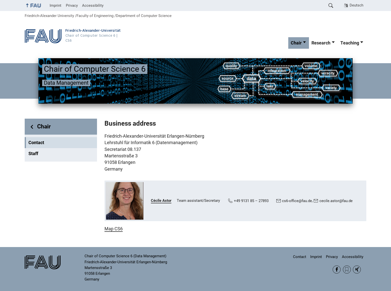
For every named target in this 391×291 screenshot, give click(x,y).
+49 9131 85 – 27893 (251, 201)
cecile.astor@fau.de (336, 201)
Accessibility (92, 5)
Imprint (55, 5)
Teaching (349, 42)
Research (320, 42)
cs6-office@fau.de (297, 201)
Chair (296, 42)
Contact (36, 142)
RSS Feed (347, 270)
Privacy (72, 5)
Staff (33, 153)
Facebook (337, 270)
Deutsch (356, 5)
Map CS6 (113, 228)
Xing (357, 270)
